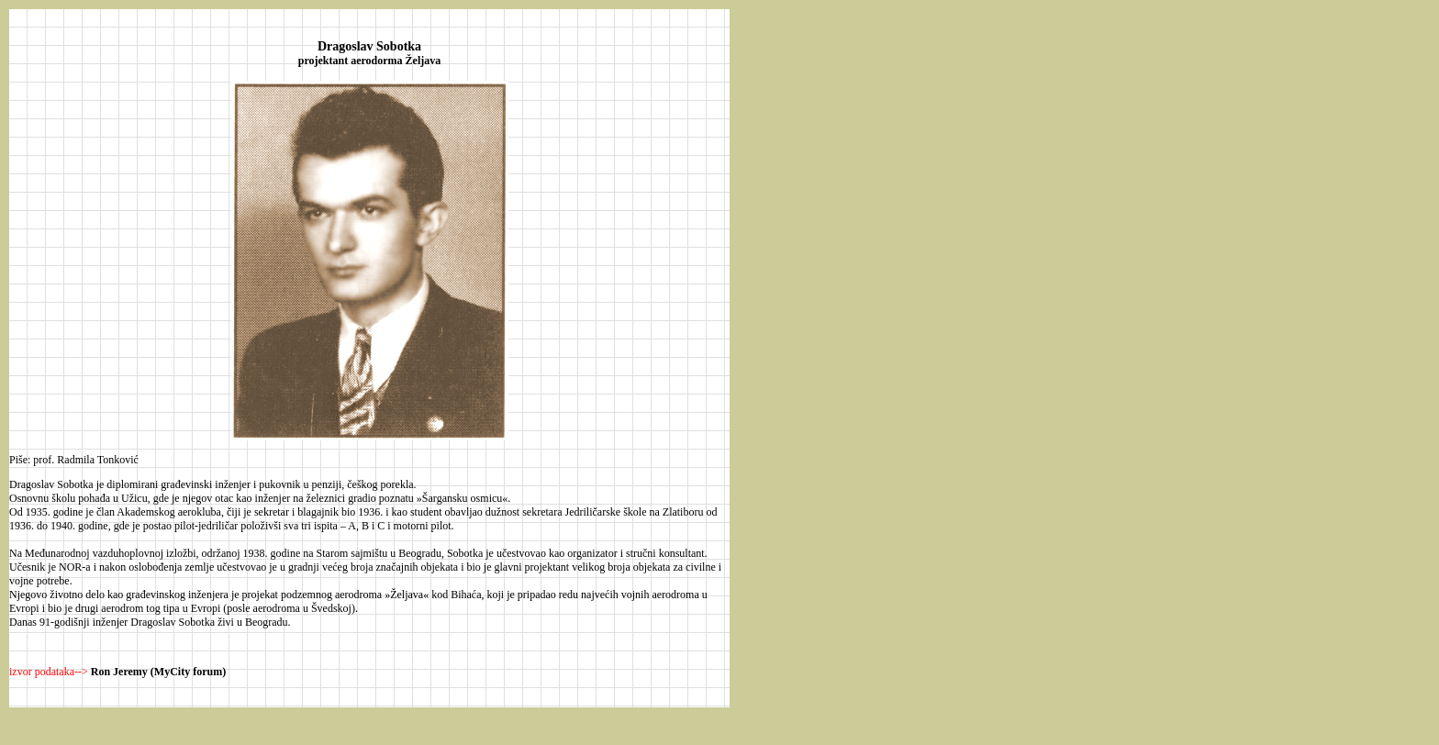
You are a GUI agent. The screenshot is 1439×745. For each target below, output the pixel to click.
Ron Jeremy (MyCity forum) (158, 671)
